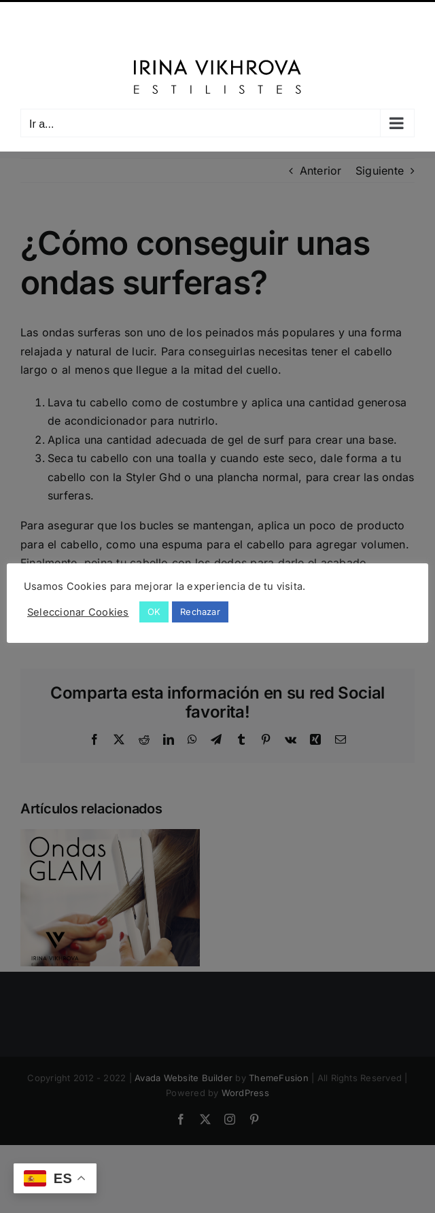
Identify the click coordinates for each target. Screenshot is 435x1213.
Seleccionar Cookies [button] (78, 612)
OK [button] (153, 611)
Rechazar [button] (200, 611)
